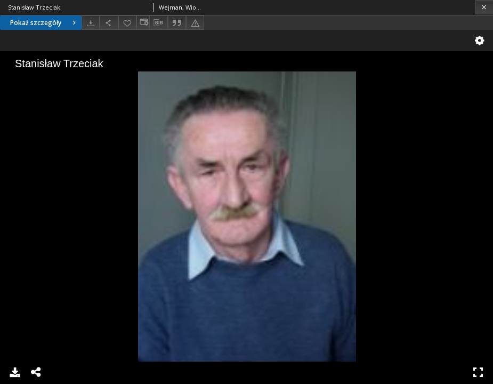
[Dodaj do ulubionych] (127, 22)
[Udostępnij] (109, 22)
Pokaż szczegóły (44, 22)
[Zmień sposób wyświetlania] (142, 22)
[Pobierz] (91, 22)
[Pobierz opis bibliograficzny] (158, 22)
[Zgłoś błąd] (195, 22)
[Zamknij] (484, 7)
